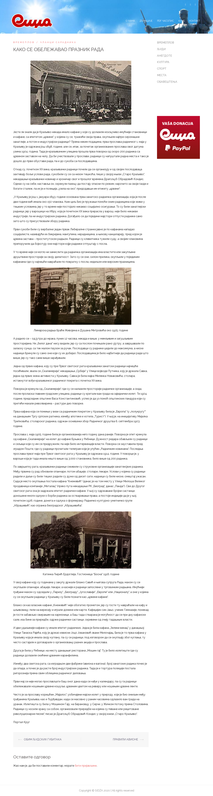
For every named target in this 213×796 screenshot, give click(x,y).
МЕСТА (161, 75)
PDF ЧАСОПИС (165, 20)
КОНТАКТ (194, 20)
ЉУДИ (161, 49)
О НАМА (130, 20)
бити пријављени (86, 765)
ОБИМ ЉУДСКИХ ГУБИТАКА (43, 739)
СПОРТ (161, 68)
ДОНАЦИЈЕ (146, 20)
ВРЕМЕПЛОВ (24, 42)
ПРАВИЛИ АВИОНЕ (125, 739)
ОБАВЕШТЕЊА (167, 81)
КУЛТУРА (163, 62)
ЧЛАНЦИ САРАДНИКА (58, 42)
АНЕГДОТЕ (164, 55)
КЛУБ (182, 20)
